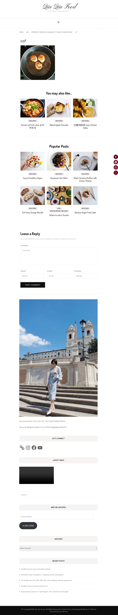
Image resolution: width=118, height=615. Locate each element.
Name (23, 271)
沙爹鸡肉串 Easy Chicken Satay (85, 126)
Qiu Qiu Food (59, 7)
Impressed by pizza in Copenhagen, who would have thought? (45, 591)
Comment (24, 245)
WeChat (55, 427)
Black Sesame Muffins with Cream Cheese (85, 179)
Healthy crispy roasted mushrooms (34, 586)
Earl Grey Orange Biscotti (32, 212)
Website (77, 271)
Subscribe (28, 525)
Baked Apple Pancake (59, 124)
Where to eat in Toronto (59, 215)
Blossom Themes (89, 609)
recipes (32, 121)
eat (27, 32)
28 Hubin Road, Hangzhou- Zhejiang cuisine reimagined (42, 575)
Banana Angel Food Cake (85, 212)
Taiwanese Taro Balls (59, 178)
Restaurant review (59, 211)
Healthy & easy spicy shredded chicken (35, 569)
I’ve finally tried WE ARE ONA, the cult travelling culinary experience (46, 580)
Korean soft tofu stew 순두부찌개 (32, 126)
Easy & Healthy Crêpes (32, 178)
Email (49, 271)
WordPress (63, 611)
